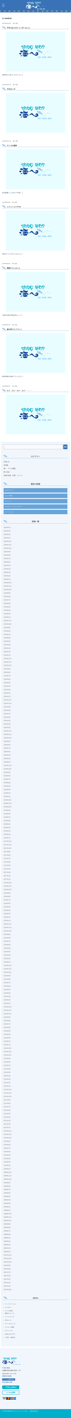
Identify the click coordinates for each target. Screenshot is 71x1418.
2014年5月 (7, 989)
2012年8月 (7, 1062)
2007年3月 (7, 1286)
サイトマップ (34, 1411)
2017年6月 (7, 862)
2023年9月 (7, 627)
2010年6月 (7, 1151)
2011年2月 (7, 1124)
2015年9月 (7, 934)
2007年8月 (7, 1269)
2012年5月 (7, 1072)
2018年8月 (7, 814)
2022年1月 (7, 696)
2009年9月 (7, 1182)
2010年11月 (7, 1134)
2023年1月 (7, 655)
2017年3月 (7, 872)
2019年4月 (7, 789)
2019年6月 (7, 782)
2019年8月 (7, 776)
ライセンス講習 (9, 1327)
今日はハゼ (11, 89)
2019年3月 (7, 793)
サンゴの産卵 (12, 146)
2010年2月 (7, 1165)
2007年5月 (7, 1279)
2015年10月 (7, 931)
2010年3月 (7, 1162)
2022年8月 (7, 672)
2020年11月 (7, 734)
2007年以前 (7, 1289)
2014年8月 (7, 979)
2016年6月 (7, 903)
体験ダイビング (9, 1313)
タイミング (8, 501)
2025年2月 (7, 576)
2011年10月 (7, 1096)
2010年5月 (7, 1155)
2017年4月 (7, 869)
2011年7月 (7, 1107)
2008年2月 (7, 1248)
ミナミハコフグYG (14, 207)
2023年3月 (7, 648)
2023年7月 (7, 634)
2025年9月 (7, 552)
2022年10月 (7, 665)
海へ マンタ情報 (9, 468)
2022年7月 (7, 676)
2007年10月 (7, 1262)
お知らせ (7, 461)
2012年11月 (7, 1051)
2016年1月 (7, 920)
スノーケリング (9, 512)
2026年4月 (7, 531)
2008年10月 (7, 1220)
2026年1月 (7, 538)
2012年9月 (7, 1058)
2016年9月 (7, 893)
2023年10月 (7, 624)
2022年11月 (7, 662)
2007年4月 (7, 1282)
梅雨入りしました (13, 268)
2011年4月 (7, 1117)
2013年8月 (7, 1020)
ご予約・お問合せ (10, 1337)
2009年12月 (7, 1172)
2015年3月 (7, 955)
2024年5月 (7, 607)
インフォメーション (11, 1304)
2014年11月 (7, 969)
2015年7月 (7, 941)
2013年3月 (7, 1038)
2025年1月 (7, 579)
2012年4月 (7, 1076)
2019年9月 (7, 772)
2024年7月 (7, 600)
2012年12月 (7, 1048)
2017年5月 (7, 865)
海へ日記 (15, 23)
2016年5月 (7, 907)
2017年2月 (7, 876)
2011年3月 (7, 1120)
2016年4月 (7, 910)
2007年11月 (7, 1258)
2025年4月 (7, 569)
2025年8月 (7, 555)
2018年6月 (7, 820)
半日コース (8, 1320)
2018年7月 (7, 817)
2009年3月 (7, 1203)
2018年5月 (7, 824)
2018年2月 (7, 834)
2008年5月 (7, 1238)
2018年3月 (7, 831)
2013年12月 (7, 1007)
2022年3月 (7, 689)
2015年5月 (7, 948)
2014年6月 (7, 986)
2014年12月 (7, 965)
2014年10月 (7, 972)
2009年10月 (7, 1179)
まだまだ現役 (8, 495)
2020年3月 (7, 762)
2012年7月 (7, 1065)
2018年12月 (7, 800)
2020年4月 (7, 758)
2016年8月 (7, 896)
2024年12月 (7, 582)
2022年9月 (7, 669)
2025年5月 (7, 565)
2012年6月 (7, 1069)
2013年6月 (7, 1027)
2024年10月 (7, 589)
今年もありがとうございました (18, 28)
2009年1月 (7, 1210)
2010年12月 (7, 1131)
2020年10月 (7, 738)
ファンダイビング (10, 1323)
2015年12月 (7, 924)
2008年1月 (7, 1251)
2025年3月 (7, 572)
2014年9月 (7, 976)
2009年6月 (7, 1193)
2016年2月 (7, 917)
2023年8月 (7, 631)
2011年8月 (7, 1103)
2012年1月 (7, 1086)
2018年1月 (7, 838)
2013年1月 (7, 1045)
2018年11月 (7, 803)
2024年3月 (7, 610)
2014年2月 (7, 1000)
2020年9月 (7, 741)
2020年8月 (7, 745)
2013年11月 (7, 1010)
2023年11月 (7, 620)
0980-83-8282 (6, 1376)
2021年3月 (7, 727)
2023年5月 (7, 641)
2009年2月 (7, 1207)
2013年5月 (7, 1031)
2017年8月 (7, 855)
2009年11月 (7, 1176)
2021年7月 (7, 714)
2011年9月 (7, 1100)
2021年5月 (7, 720)
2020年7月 (7, 748)
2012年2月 (7, 1082)
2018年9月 (7, 810)
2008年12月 (7, 1214)
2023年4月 (7, 645)
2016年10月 (7, 889)
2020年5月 (7, 755)
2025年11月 (7, 545)
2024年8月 (7, 596)
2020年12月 (7, 731)
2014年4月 (7, 993)
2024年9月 (7, 593)
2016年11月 (7, 886)
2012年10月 (7, 1055)
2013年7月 (7, 1024)
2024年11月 (7, 586)
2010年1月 (7, 1169)
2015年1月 (7, 962)
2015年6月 (7, 945)
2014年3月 (7, 996)
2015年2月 (7, 958)
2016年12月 (7, 883)
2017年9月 (7, 851)
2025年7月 (7, 558)
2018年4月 (7, 827)
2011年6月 (7, 1110)
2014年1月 (7, 1003)
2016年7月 (7, 900)
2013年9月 (7, 1017)
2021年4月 (7, 724)
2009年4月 (7, 1200)
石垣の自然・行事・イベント (13, 475)
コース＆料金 (9, 1310)
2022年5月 (7, 683)
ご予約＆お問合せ (11, 1387)
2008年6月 (7, 1234)
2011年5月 (7, 1113)
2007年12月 (7, 1255)
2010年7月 (7, 1148)
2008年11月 (7, 1217)
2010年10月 (7, 1138)
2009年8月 (7, 1186)
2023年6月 (7, 638)
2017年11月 (7, 845)
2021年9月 (7, 707)
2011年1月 (7, 1127)
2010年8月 (7, 1145)
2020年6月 (7, 751)
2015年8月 (7, 938)
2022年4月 (7, 686)
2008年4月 (7, 1241)
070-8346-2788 (7, 1382)
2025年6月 (7, 562)
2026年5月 (7, 527)
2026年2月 (7, 534)
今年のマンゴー (9, 490)
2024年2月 (7, 614)
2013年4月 (7, 1034)
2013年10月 (7, 1014)
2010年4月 (7, 1158)
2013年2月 (7, 1041)
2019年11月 (7, 765)
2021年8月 (7, 710)
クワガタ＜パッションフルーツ (14, 506)
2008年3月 (7, 1244)
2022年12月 (7, 658)
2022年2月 (7, 693)
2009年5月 (7, 1196)
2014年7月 (7, 982)
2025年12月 (7, 541)
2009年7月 (7, 1189)
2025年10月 (7, 548)
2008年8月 (7, 1227)
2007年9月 (7, 1265)
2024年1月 (7, 617)
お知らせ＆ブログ (10, 1334)
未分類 (6, 465)
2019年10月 (7, 769)
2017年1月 (7, 879)
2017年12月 (7, 841)
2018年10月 (7, 807)
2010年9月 (7, 1141)
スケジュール (9, 1330)
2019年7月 (7, 779)
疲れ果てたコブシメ (14, 329)
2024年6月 (7, 603)
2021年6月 (7, 717)
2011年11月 (7, 1093)
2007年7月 (7, 1272)
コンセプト (8, 1307)
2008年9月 (7, 1224)
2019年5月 (7, 786)
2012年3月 (7, 1079)
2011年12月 (7, 1089)
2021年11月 (7, 703)
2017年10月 (7, 848)
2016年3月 (7, 913)
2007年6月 (7, 1276)
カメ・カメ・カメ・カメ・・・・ (19, 391)
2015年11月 (7, 927)
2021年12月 (7, 700)
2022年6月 (7, 679)
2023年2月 (7, 651)
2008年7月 (7, 1231)
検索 (65, 447)
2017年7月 (7, 858)
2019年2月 (7, 796)
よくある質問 (10, 1392)
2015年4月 (7, 951)
